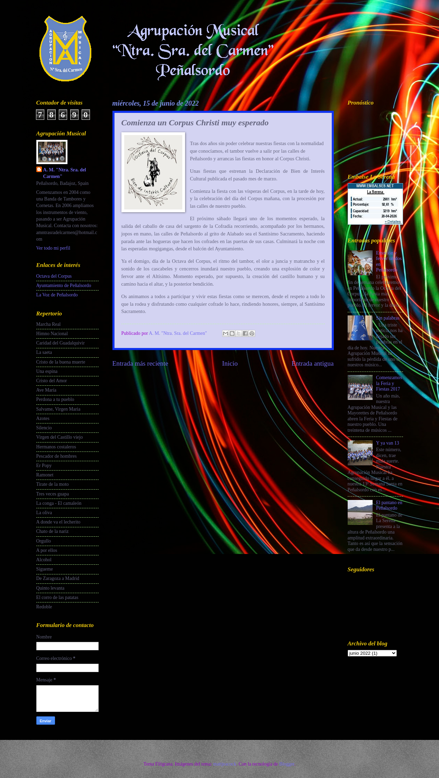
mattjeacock (224, 764)
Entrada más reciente (140, 363)
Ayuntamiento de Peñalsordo (63, 285)
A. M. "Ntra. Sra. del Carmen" (64, 173)
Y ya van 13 (387, 443)
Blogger (286, 764)
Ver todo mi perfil (53, 248)
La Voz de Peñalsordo (57, 294)
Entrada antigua (313, 363)
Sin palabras (388, 318)
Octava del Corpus (54, 276)
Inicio (230, 363)
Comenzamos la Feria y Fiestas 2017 (389, 383)
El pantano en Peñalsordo (389, 505)
